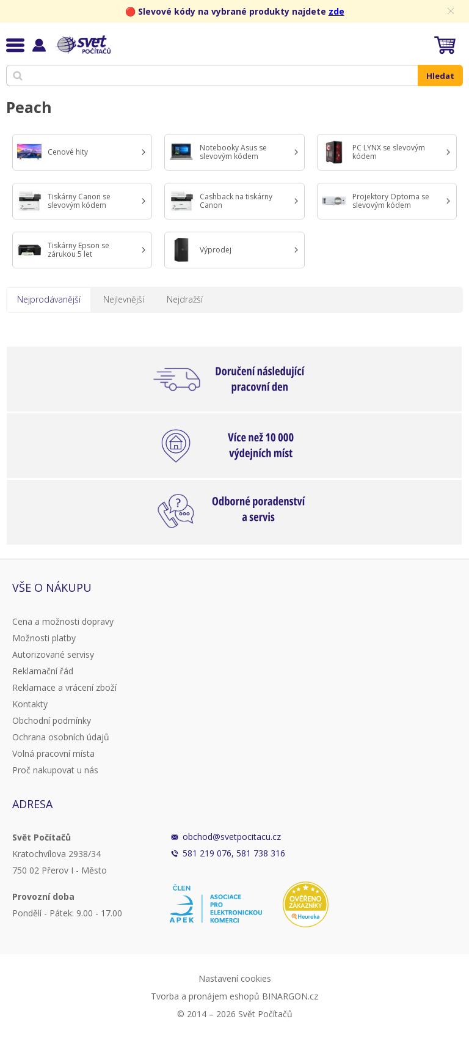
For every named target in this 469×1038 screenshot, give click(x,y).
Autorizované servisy (53, 654)
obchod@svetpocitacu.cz (232, 836)
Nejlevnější (123, 299)
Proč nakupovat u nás (55, 770)
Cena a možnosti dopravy (63, 621)
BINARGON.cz (290, 996)
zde (336, 11)
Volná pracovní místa (53, 753)
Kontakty (30, 704)
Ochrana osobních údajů (60, 737)
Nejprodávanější (49, 299)
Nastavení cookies (234, 978)
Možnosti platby (44, 638)
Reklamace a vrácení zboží (64, 687)
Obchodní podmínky (51, 720)
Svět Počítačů (82, 44)
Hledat (440, 75)
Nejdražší (185, 299)
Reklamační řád (42, 671)
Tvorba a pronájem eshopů (205, 996)
